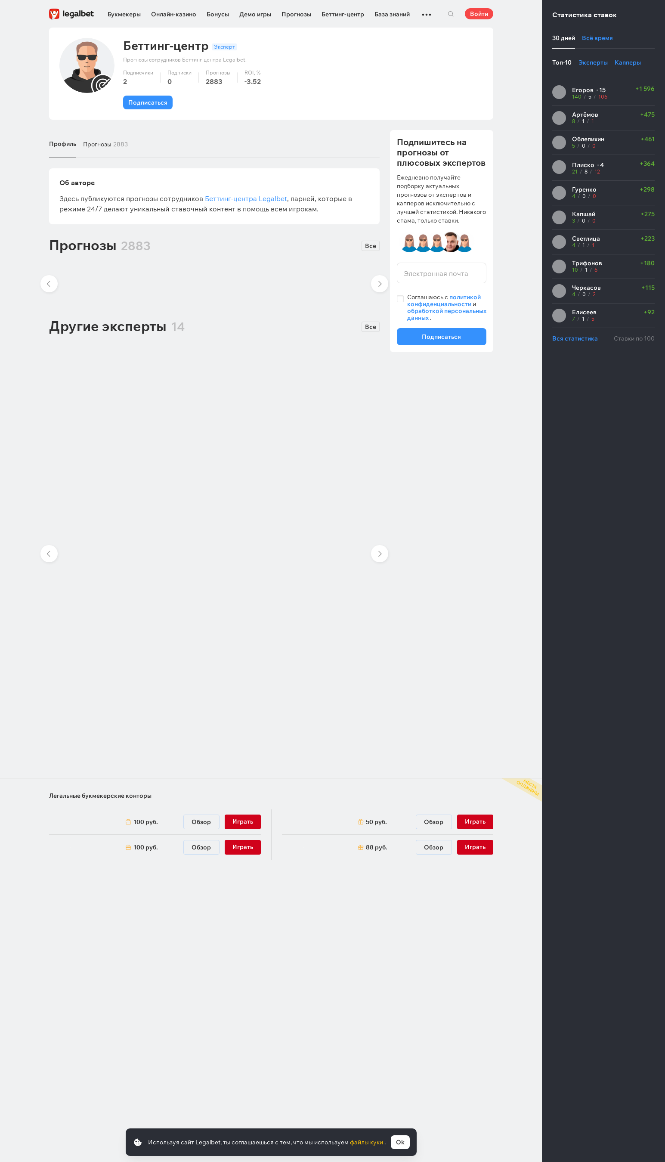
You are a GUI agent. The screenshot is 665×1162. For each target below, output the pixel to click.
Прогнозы (296, 14)
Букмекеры (124, 14)
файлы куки (367, 1142)
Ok (400, 1142)
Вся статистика (575, 338)
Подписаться (147, 102)
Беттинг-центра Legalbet (246, 198)
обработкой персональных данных (446, 314)
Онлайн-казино (173, 14)
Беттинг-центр (343, 14)
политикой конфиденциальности (444, 300)
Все (370, 246)
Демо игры (255, 14)
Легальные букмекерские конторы (100, 795)
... (426, 10)
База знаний (392, 14)
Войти (479, 14)
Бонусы (218, 14)
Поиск (451, 13)
